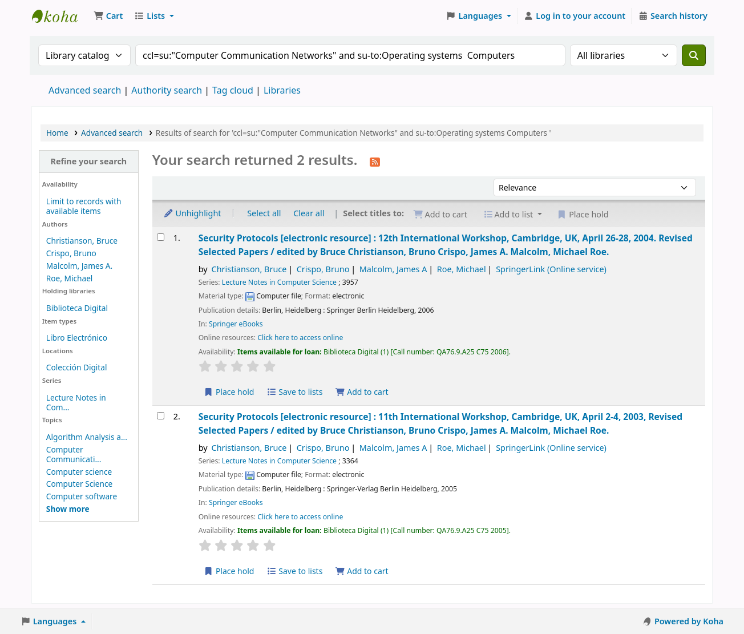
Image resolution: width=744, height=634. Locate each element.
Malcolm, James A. (79, 265)
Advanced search (84, 90)
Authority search (166, 90)
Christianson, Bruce (82, 240)
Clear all (308, 213)
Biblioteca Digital (77, 307)
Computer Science (79, 483)
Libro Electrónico (76, 337)
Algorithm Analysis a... (86, 436)
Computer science (79, 471)
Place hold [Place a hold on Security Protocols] (229, 391)
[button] (108, 16)
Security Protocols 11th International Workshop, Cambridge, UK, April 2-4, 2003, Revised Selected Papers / (440, 423)
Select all (264, 213)
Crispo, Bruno (71, 253)
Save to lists (294, 391)
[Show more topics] (68, 508)
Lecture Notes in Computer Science (279, 282)
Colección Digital (76, 367)
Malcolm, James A (393, 269)
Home (57, 132)
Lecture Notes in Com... (76, 402)
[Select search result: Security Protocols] (160, 237)
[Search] (694, 55)
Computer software (81, 496)
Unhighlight (192, 213)
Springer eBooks (236, 324)
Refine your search (88, 161)
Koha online (60, 16)
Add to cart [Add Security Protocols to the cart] (362, 391)
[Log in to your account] (574, 16)
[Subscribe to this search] (375, 161)
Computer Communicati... (74, 454)
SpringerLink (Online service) (551, 269)
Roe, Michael (69, 278)
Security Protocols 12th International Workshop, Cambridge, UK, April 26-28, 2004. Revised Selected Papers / (446, 244)
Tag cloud (232, 90)
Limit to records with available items (84, 206)
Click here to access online (300, 337)
